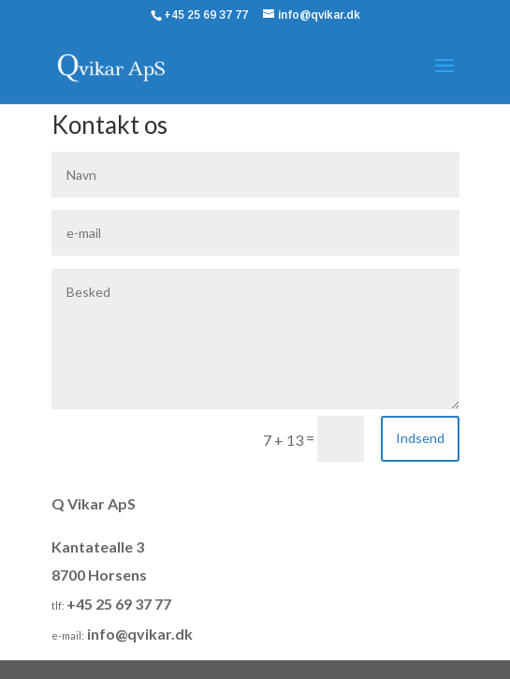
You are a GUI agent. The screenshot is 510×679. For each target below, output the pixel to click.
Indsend (420, 438)
